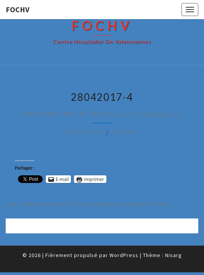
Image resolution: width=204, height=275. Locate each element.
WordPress (123, 255)
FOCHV (17, 9)
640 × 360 (118, 113)
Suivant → (130, 132)
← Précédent (80, 132)
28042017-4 (163, 113)
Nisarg (173, 255)
